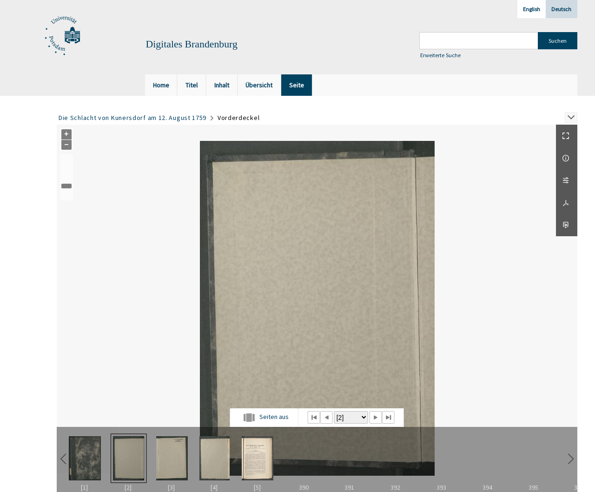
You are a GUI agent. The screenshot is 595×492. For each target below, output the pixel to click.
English (531, 9)
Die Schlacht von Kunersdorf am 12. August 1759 (132, 117)
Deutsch (561, 9)
